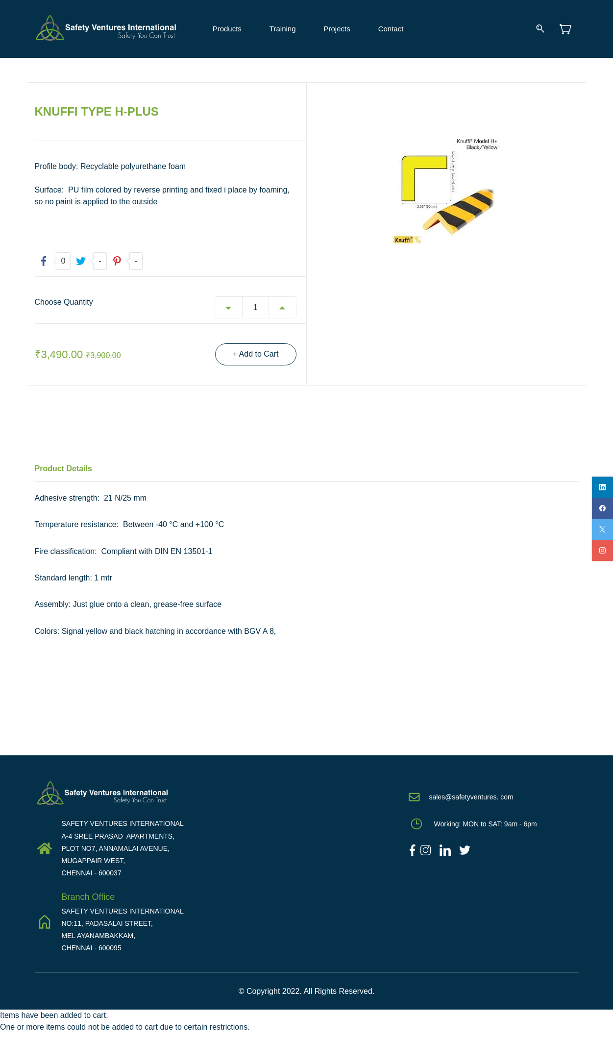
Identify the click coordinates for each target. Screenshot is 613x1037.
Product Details (63, 472)
